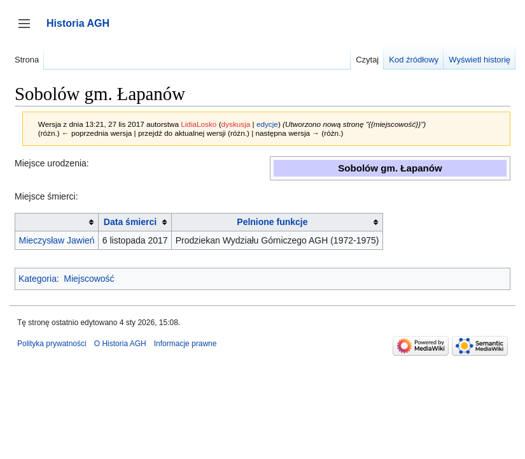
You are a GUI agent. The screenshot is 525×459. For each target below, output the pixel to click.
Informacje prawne (185, 343)
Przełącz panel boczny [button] (28, 29)
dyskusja (236, 124)
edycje (267, 124)
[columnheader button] (57, 222)
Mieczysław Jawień (57, 240)
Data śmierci (130, 222)
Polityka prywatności (52, 343)
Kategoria (37, 278)
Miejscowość (89, 278)
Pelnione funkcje (272, 222)
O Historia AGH (120, 343)
